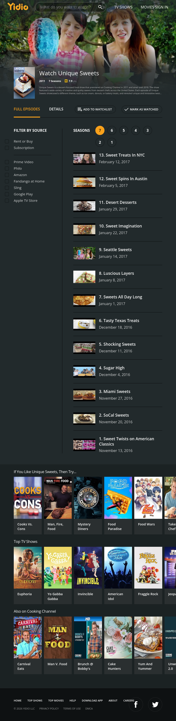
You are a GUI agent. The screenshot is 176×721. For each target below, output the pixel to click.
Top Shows (35, 700)
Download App (92, 700)
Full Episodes (27, 109)
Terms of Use (72, 708)
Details (56, 109)
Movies (147, 7)
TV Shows (123, 7)
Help (73, 700)
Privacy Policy (49, 708)
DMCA (89, 708)
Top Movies (56, 700)
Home (18, 700)
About (113, 700)
